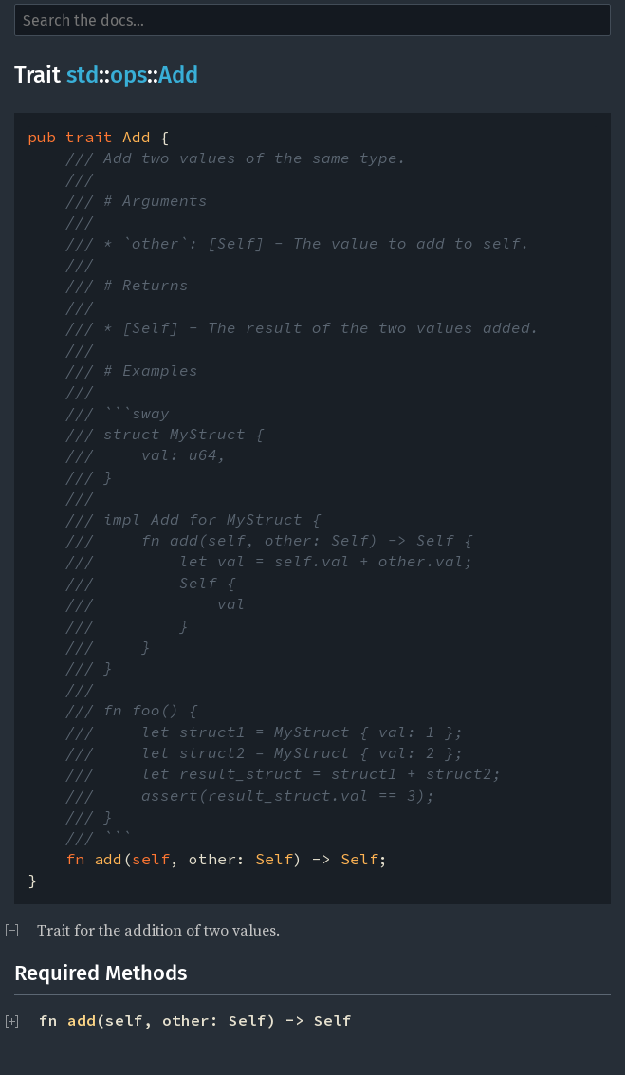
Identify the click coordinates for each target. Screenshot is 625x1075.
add (81, 1019)
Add (178, 75)
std (82, 75)
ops (128, 75)
